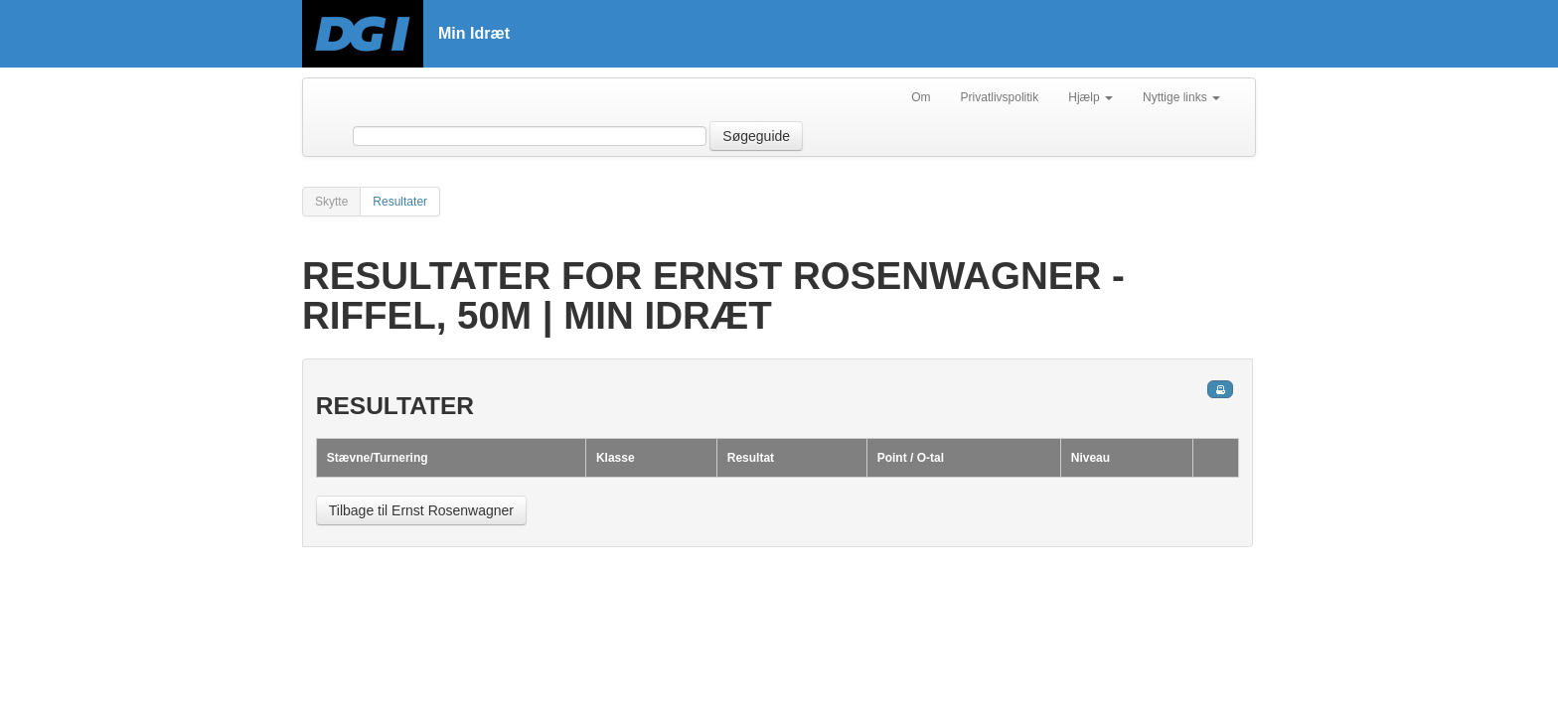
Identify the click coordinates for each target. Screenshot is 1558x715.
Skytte (331, 202)
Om (920, 97)
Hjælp (1090, 97)
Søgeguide (756, 136)
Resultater (400, 202)
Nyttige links (1181, 97)
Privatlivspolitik (1000, 97)
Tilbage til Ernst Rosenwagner (421, 510)
